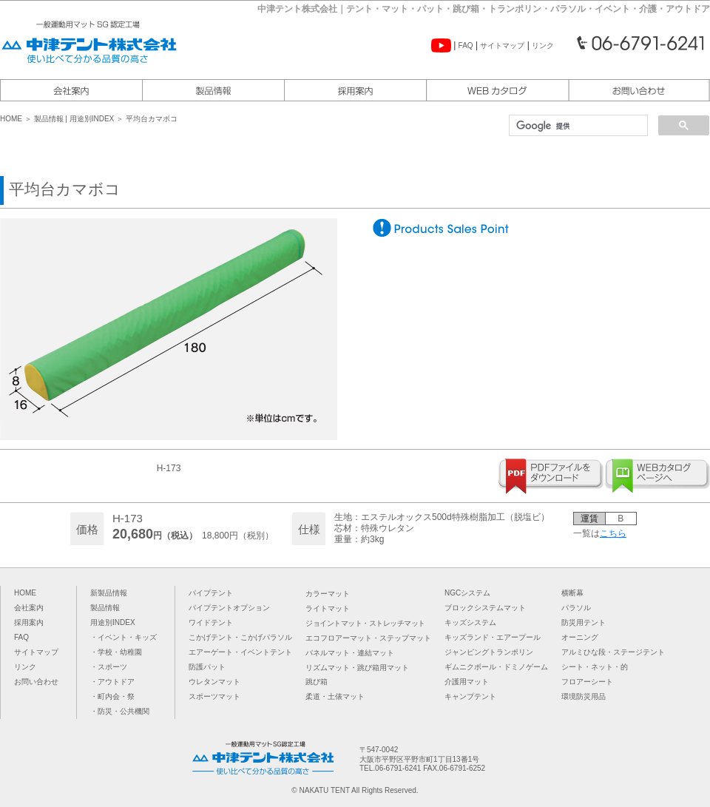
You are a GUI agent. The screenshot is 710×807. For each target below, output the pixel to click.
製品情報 (49, 119)
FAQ (466, 45)
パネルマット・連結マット (349, 653)
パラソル (576, 608)
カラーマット (327, 594)
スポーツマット (214, 696)
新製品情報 (108, 593)
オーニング (579, 637)
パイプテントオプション (229, 608)
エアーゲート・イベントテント (240, 652)
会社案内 (29, 608)
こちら (613, 533)
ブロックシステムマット (485, 608)
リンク (543, 45)
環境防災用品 (583, 696)
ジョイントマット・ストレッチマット (365, 623)
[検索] (577, 125)
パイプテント (211, 593)
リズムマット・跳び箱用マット (357, 668)
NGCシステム (467, 593)
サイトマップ (502, 45)
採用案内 (29, 622)
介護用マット (466, 682)
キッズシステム (470, 622)
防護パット (207, 667)
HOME (12, 119)
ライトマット (327, 608)
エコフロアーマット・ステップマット (368, 638)
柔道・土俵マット (335, 696)
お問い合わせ (36, 682)
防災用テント (583, 622)
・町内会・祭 (112, 696)
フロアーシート (587, 682)
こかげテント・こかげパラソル (240, 637)
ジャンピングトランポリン (488, 652)
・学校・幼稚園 (116, 652)
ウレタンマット (214, 682)
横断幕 (572, 593)
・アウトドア (112, 682)
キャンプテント (470, 696)
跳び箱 (316, 682)
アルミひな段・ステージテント (613, 652)
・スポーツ (108, 667)
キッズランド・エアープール (492, 637)
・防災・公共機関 (119, 711)
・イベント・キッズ (123, 637)
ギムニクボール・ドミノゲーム (496, 667)
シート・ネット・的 (594, 667)
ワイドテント (211, 622)
